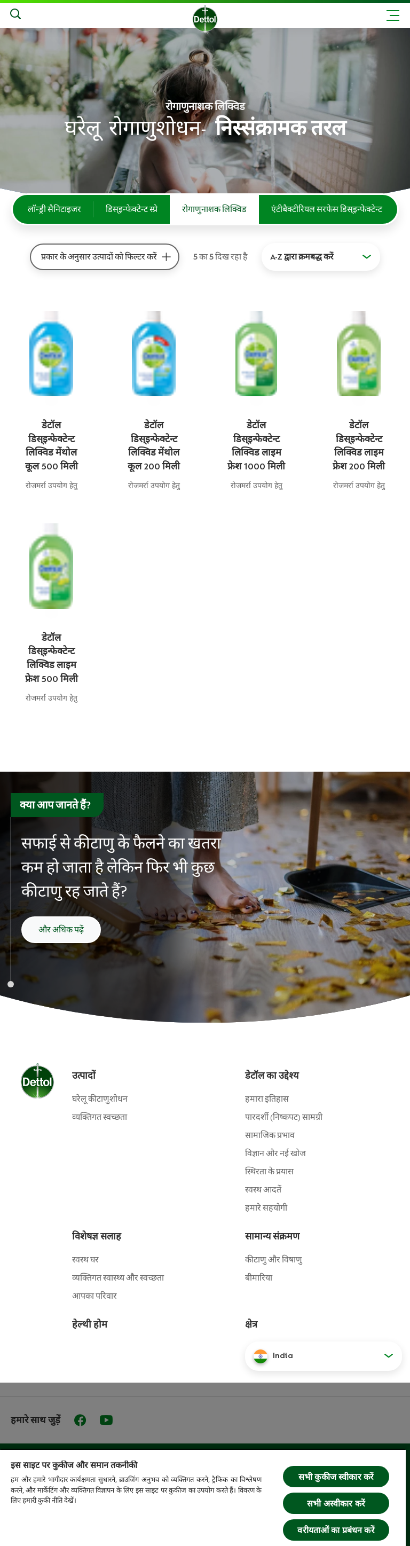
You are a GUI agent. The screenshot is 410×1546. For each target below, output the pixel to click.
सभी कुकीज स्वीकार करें (336, 1476)
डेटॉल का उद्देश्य (271, 1075)
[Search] (15, 15)
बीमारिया (258, 1278)
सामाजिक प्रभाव (270, 1135)
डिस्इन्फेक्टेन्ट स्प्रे (131, 209)
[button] (323, 1355)
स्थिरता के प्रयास (269, 1171)
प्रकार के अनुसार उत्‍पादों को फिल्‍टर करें (99, 257)
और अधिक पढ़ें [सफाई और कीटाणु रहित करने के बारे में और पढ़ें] (61, 930)
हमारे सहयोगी (266, 1208)
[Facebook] (80, 1420)
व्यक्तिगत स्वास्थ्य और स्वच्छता (118, 1278)
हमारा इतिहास (267, 1099)
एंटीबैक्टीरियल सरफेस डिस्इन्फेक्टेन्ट (326, 209)
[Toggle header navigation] (393, 15)
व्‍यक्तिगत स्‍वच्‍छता (99, 1117)
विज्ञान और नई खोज (275, 1153)
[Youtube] (106, 1420)
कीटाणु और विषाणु (273, 1260)
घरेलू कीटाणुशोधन (100, 1099)
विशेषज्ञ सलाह (96, 1236)
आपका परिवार (94, 1296)
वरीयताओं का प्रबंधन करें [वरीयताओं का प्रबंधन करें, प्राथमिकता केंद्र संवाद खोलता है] (335, 1530)
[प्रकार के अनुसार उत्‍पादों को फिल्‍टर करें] (166, 257)
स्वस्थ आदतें (263, 1190)
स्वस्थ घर (85, 1260)
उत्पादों (84, 1075)
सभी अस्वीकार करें (336, 1503)
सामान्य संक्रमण (272, 1236)
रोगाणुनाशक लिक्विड (214, 209)
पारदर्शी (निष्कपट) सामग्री (283, 1117)
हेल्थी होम (89, 1324)
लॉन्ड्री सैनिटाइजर (54, 209)
